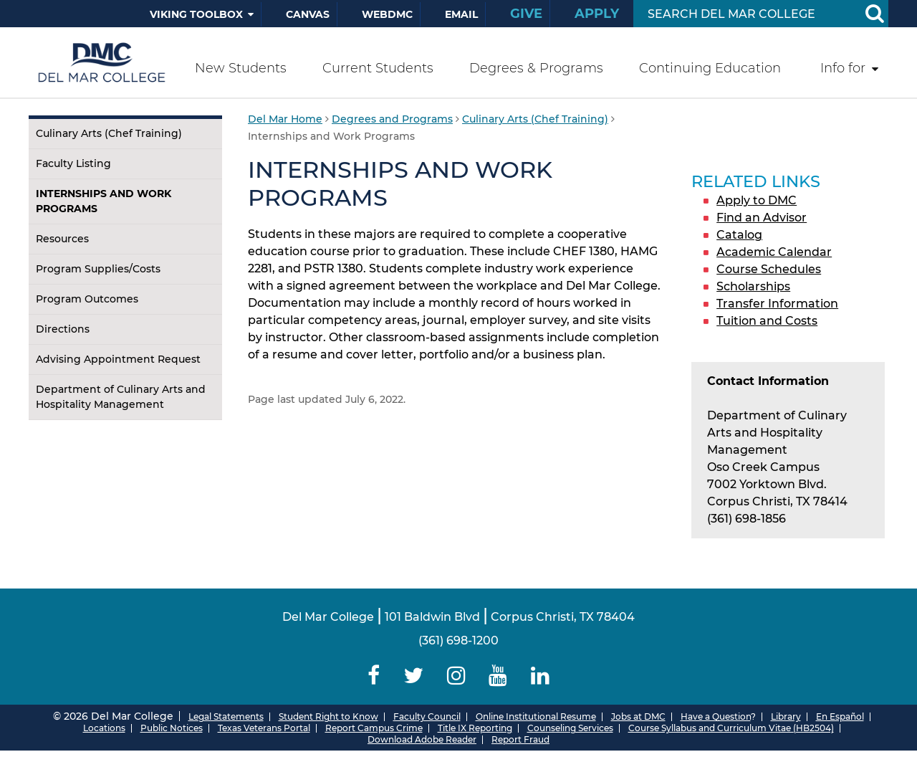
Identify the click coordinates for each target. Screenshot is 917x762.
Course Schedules (768, 269)
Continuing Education (710, 68)
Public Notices (171, 728)
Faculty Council (427, 716)
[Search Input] (744, 14)
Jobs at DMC (638, 716)
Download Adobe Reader (422, 739)
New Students (241, 68)
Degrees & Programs (536, 68)
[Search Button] (874, 13)
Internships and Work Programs (103, 201)
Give (526, 14)
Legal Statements (226, 716)
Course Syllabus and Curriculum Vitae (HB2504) (731, 728)
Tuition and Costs (766, 321)
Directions (63, 329)
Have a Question (716, 716)
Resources (62, 238)
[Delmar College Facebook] (373, 676)
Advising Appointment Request (118, 359)
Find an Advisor (761, 217)
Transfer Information (777, 303)
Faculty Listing (73, 163)
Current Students (377, 68)
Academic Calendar (774, 252)
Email (461, 14)
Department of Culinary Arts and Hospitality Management (121, 397)
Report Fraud (520, 739)
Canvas (308, 14)
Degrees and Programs (392, 119)
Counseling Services (570, 728)
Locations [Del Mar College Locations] (104, 728)
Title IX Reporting (475, 728)
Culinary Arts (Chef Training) (109, 133)
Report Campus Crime (374, 728)
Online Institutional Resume (536, 716)
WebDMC (387, 14)
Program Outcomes (87, 298)
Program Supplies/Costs (98, 268)
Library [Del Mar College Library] (786, 716)
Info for (842, 68)
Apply (597, 14)
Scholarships (753, 286)
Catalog (739, 235)
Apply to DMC (756, 200)
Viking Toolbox (196, 14)
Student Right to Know (328, 716)
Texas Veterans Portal (264, 728)
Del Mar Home (285, 119)
